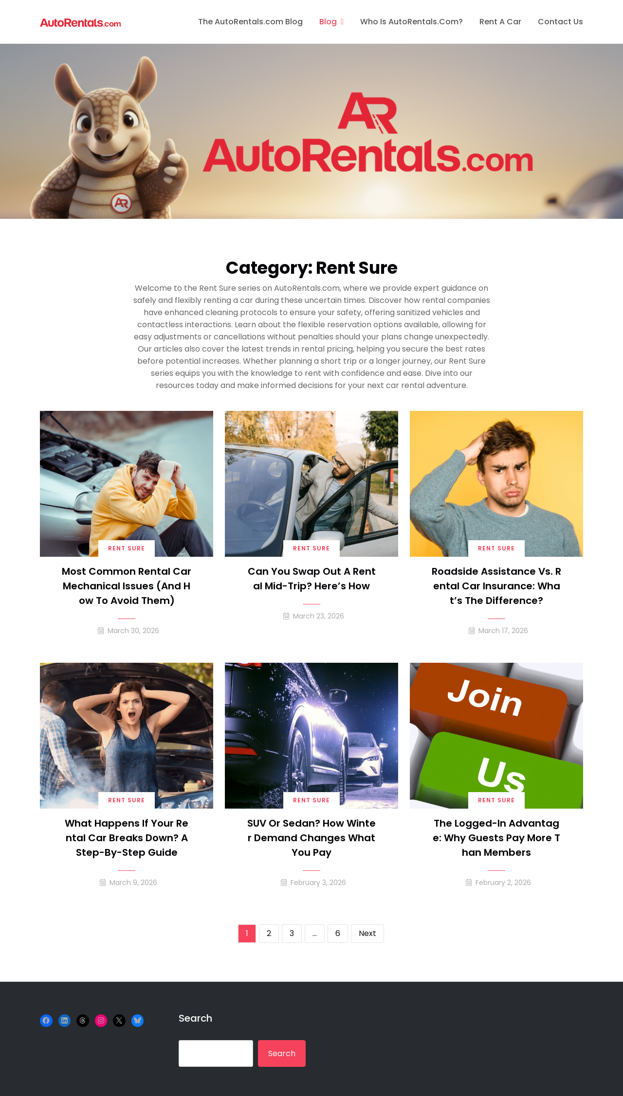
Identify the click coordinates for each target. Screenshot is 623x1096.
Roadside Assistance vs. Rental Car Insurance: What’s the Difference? (496, 586)
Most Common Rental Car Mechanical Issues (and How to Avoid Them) (126, 586)
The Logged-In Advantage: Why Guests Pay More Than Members (496, 837)
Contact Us (560, 21)
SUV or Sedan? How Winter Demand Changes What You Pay (311, 837)
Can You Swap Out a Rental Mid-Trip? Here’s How (312, 579)
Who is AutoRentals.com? (411, 21)
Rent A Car (500, 21)
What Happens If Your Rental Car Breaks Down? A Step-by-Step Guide (126, 837)
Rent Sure (126, 548)
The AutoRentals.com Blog (250, 21)
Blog (328, 21)
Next (367, 933)
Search (195, 1018)
